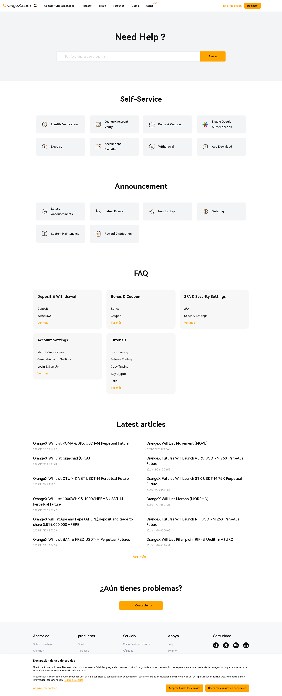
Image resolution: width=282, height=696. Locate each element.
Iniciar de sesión (232, 5)
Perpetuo (83, 650)
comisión (173, 650)
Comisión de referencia (136, 644)
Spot (81, 644)
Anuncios (38, 650)
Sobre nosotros (42, 644)
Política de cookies (73, 680)
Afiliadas (128, 650)
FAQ (170, 644)
